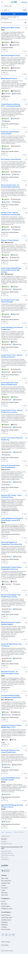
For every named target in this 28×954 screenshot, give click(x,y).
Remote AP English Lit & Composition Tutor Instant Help (11, 543)
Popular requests (7, 836)
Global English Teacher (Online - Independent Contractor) (11, 568)
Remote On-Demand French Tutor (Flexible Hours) (10, 466)
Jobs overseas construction (7, 855)
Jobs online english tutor (7, 853)
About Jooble (4, 878)
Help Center (4, 892)
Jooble (11, 950)
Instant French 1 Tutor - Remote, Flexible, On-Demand (11, 356)
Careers (3, 890)
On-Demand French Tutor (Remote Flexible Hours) (9, 383)
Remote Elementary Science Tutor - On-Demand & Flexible (11, 105)
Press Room (4, 888)
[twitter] (9, 934)
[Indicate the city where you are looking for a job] (14, 10)
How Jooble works (6, 880)
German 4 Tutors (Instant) (9, 240)
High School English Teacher (10, 55)
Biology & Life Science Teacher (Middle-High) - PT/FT (11, 726)
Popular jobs (4, 841)
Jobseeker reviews (6, 920)
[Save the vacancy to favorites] (26, 27)
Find (14, 14)
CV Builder (4, 927)
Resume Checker (5, 929)
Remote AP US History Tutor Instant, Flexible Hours (10, 751)
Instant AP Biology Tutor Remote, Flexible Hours (12, 328)
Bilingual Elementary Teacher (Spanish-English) (11, 623)
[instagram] (6, 934)
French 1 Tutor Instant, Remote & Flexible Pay (12, 439)
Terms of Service (5, 942)
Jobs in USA (4, 895)
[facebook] (2, 934)
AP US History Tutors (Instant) (11, 159)
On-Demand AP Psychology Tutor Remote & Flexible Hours (11, 696)
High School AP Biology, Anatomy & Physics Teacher (12, 806)
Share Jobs (4, 904)
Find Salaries (4, 922)
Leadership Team (5, 883)
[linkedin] (13, 934)
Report (24, 51)
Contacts (3, 885)
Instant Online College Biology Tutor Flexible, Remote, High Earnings (11, 270)
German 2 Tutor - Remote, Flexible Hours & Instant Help (10, 213)
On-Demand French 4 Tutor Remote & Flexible (10, 301)
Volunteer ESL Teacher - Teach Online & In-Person (11, 496)
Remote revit (4, 857)
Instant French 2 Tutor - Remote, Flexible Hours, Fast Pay (12, 411)
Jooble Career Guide (6, 917)
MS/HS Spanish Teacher (9, 78)
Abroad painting (5, 859)
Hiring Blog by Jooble (6, 908)
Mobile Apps (4, 924)
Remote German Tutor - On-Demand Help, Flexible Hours (10, 186)
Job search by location (6, 843)
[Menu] (2, 2)
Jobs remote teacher (6, 851)
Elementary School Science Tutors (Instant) (10, 132)
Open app (24, 2)
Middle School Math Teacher (10, 27)
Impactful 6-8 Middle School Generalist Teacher (10, 779)
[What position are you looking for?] (14, 6)
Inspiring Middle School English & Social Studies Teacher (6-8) (12, 519)
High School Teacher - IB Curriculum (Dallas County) (10, 672)
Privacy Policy (4, 945)
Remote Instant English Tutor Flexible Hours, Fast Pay (11, 596)
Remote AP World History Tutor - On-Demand (12, 645)
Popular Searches (5, 915)
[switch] (25, 22)
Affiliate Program (5, 906)
